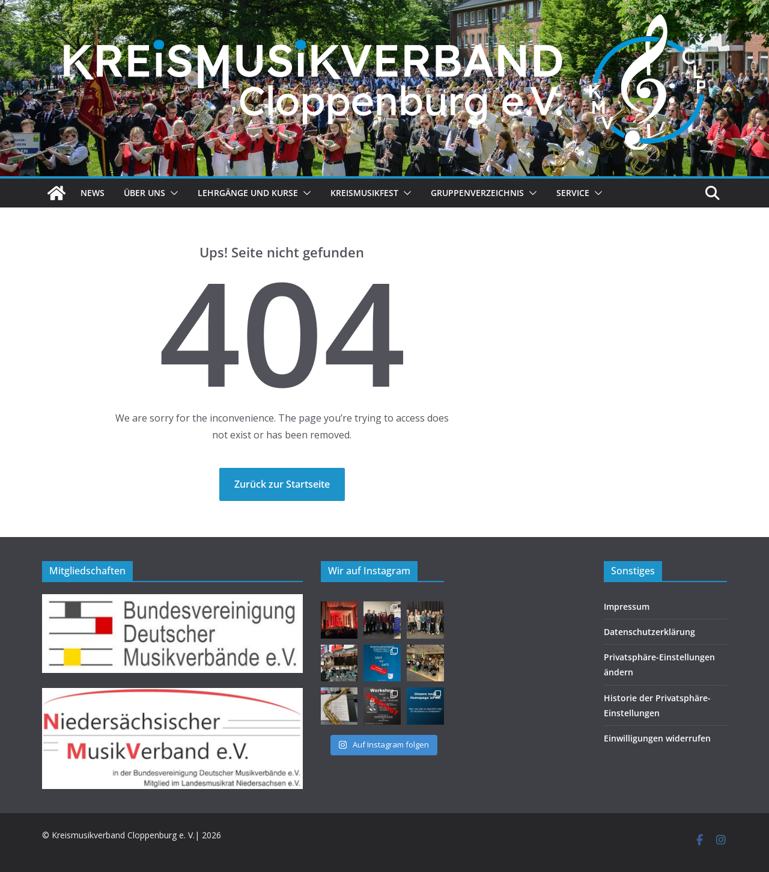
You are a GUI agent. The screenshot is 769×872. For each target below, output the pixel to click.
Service (572, 192)
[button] (171, 193)
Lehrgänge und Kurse (248, 192)
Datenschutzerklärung (649, 631)
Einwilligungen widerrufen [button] (657, 738)
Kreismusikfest (364, 192)
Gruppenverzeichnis (477, 192)
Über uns (144, 192)
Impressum (626, 606)
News (93, 192)
